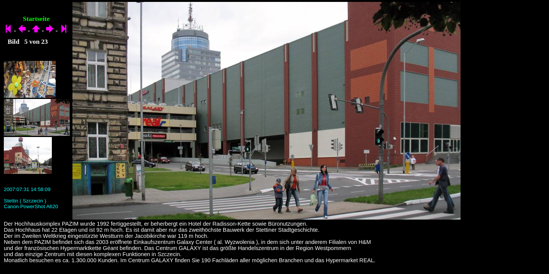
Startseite (36, 18)
